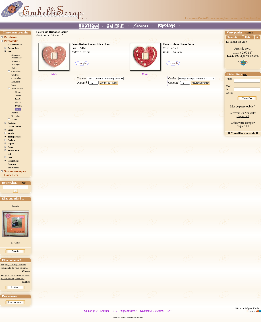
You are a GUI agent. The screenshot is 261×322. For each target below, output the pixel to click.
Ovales (18, 95)
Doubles (18, 106)
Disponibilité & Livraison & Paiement (142, 310)
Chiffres (14, 75)
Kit (9, 154)
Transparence (14, 136)
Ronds (17, 99)
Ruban (11, 147)
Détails (54, 74)
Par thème (10, 37)
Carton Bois (13, 48)
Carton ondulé (14, 126)
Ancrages (15, 64)
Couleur (81, 78)
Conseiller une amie (243, 133)
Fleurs (18, 102)
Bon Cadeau (13, 167)
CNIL (170, 310)
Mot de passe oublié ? (243, 106)
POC (10, 51)
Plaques (14, 112)
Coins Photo (16, 78)
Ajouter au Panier (108, 83)
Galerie (15, 251)
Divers (14, 119)
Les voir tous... (15, 302)
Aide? (24, 183)
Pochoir (11, 140)
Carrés (18, 92)
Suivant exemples (15, 171)
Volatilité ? (249, 33)
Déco (10, 157)
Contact (104, 310)
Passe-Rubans (17, 88)
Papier (11, 143)
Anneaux (12, 164)
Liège (10, 130)
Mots (13, 85)
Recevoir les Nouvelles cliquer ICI (242, 114)
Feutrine (12, 123)
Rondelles (15, 116)
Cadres (14, 68)
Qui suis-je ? (90, 310)
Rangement (13, 161)
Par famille (11, 41)
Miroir (11, 133)
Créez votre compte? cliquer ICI (243, 124)
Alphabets (15, 61)
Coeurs (18, 109)
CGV (114, 310)
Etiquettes (15, 81)
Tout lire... (15, 287)
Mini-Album (13, 150)
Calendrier (16, 71)
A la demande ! (15, 44)
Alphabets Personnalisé (16, 56)
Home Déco (11, 175)
